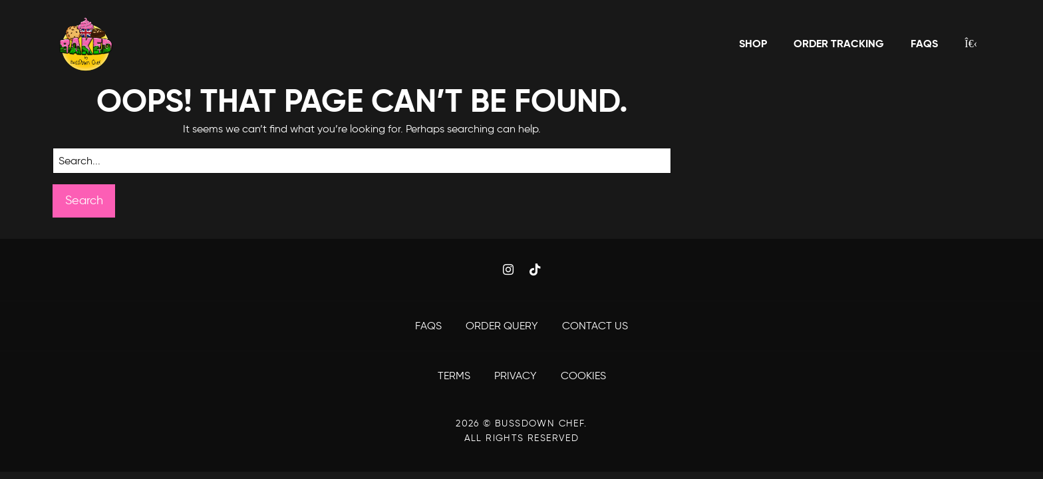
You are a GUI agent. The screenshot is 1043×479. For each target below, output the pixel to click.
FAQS (429, 325)
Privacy (516, 375)
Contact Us (595, 325)
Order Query (503, 325)
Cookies (583, 375)
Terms (455, 375)
